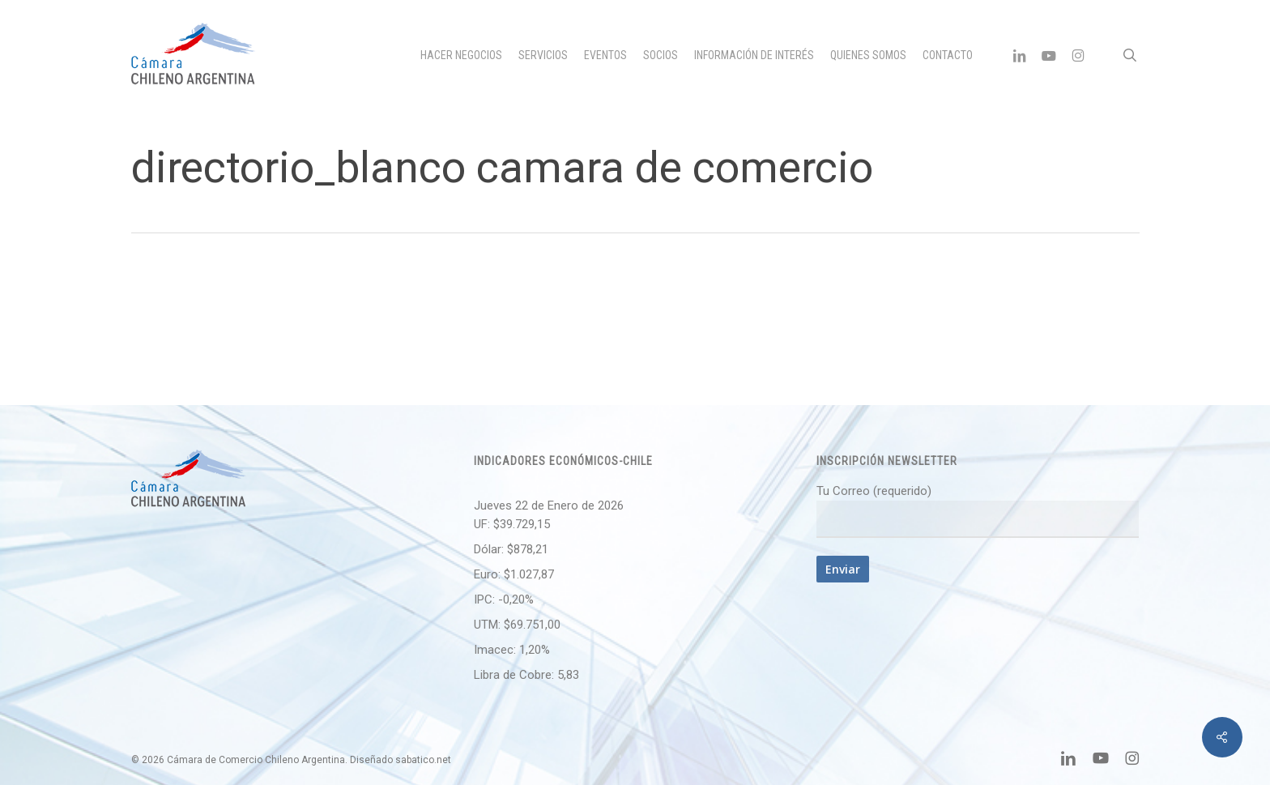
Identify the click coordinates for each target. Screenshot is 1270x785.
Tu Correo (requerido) (977, 511)
